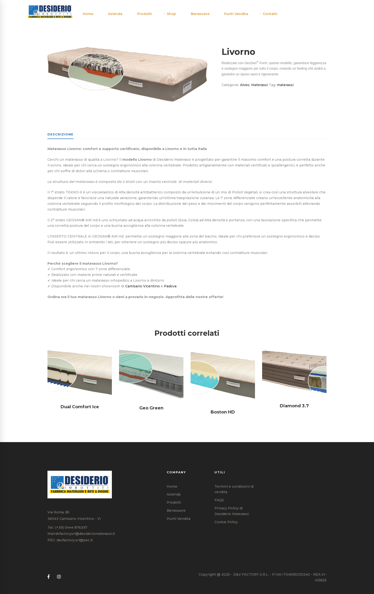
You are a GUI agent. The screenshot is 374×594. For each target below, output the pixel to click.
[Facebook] (48, 577)
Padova (170, 286)
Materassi (259, 85)
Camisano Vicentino (142, 286)
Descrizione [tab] (60, 134)
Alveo (244, 85)
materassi (285, 85)
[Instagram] (59, 577)
